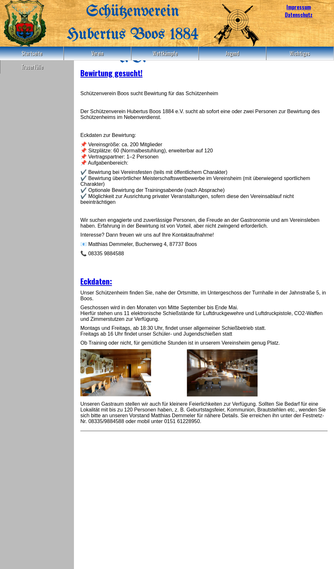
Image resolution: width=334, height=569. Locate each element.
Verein (97, 53)
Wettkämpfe (165, 53)
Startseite (32, 53)
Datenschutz (298, 15)
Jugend (232, 53)
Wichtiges (300, 53)
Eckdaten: (96, 281)
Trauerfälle (32, 67)
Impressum (298, 7)
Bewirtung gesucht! (111, 72)
